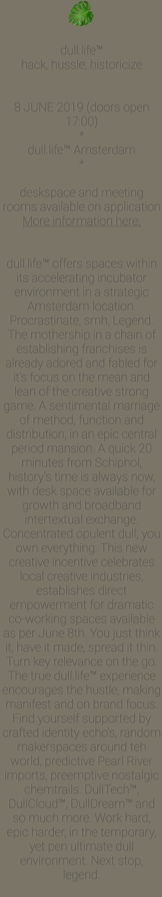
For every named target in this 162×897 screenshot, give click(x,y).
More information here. (81, 221)
